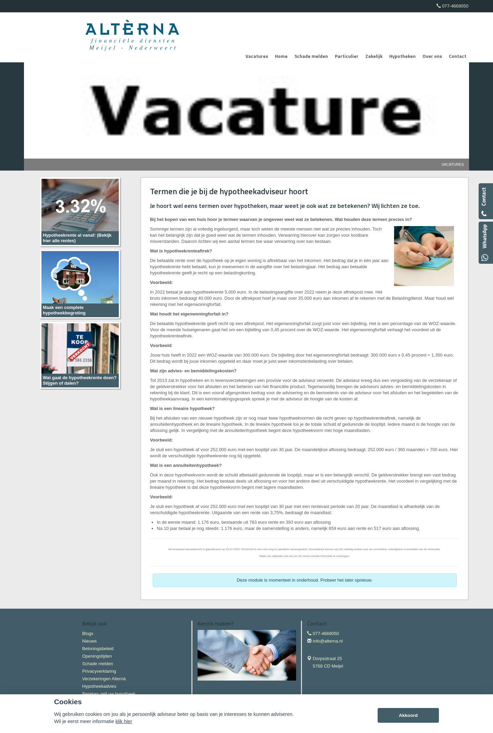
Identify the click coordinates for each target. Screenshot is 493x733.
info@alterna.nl (328, 641)
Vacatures (452, 164)
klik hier (123, 721)
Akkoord (408, 715)
